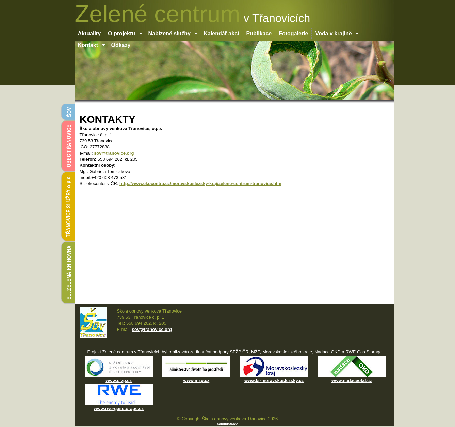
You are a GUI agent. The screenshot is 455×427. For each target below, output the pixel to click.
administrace (227, 424)
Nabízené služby (173, 33)
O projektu (125, 33)
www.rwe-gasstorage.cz (119, 408)
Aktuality (89, 33)
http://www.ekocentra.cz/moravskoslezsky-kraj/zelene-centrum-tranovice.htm (200, 183)
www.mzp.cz (196, 380)
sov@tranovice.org (114, 153)
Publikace (259, 33)
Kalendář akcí (221, 33)
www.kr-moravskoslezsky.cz (274, 380)
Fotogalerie (293, 33)
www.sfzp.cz (118, 380)
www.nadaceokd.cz (351, 380)
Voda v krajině (337, 33)
